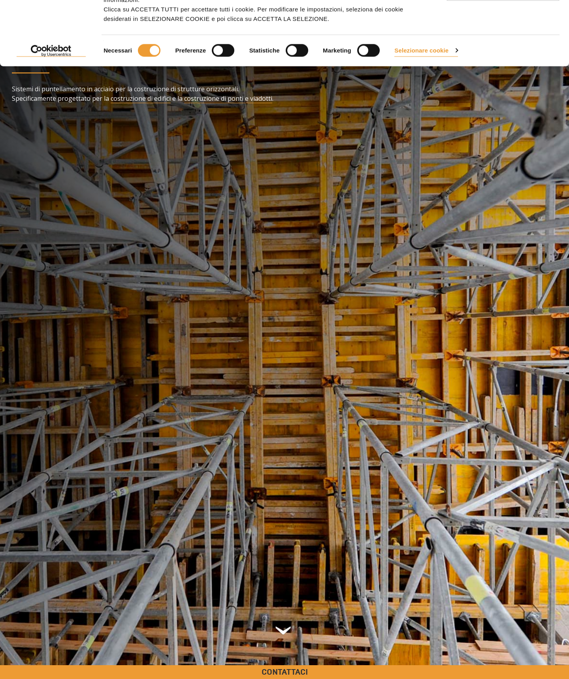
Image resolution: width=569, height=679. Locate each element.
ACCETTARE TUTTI (503, 20)
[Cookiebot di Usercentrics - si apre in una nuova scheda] (51, 108)
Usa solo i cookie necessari (503, 46)
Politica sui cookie (337, 47)
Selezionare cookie (421, 107)
